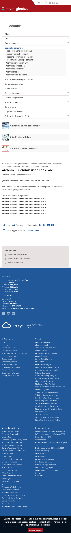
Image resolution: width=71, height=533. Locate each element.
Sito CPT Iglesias (41, 414)
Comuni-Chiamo (41, 351)
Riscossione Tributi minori (11, 487)
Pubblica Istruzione (9, 470)
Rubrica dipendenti (42, 373)
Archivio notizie (40, 454)
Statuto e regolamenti (14, 98)
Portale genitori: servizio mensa (47, 378)
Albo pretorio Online (42, 345)
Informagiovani (7, 479)
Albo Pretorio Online (20, 137)
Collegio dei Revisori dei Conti (17, 116)
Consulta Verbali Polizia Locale (47, 367)
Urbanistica (6, 437)
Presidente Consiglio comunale (19, 51)
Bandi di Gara (10, 107)
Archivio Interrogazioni (15, 66)
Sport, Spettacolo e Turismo (12, 476)
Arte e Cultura (7, 456)
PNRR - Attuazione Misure (11, 431)
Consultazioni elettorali (10, 490)
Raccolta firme (40, 440)
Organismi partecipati (14, 111)
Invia (7, 225)
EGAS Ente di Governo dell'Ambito (47, 420)
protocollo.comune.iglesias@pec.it (22, 308)
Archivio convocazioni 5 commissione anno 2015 (24, 205)
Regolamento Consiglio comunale (20, 60)
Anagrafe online (41, 356)
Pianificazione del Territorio (12, 443)
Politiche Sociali (8, 454)
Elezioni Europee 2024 (43, 437)
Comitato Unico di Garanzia (24, 148)
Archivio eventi (40, 456)
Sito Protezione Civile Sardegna (47, 417)
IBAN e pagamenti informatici (46, 401)
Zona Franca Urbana (10, 492)
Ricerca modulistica (15, 263)
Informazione (42, 428)
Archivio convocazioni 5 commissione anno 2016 (24, 207)
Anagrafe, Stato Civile (10, 434)
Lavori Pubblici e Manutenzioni (13, 451)
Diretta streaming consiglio (45, 376)
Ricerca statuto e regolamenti (19, 259)
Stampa (17, 225)
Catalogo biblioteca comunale (46, 370)
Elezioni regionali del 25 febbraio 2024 (49, 448)
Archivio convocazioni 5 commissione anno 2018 (24, 213)
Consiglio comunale (14, 48)
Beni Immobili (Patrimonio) (12, 459)
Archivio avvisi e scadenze (45, 459)
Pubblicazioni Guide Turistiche (46, 470)
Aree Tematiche (11, 428)
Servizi (38, 339)
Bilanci (7, 34)
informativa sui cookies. (39, 525)
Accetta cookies (35, 530)
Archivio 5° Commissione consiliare (35, 166)
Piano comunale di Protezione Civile (48, 409)
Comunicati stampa (42, 451)
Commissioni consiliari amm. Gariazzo (44, 164)
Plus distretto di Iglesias (44, 381)
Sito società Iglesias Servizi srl (46, 403)
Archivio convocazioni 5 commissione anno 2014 (24, 201)
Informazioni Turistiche (10, 481)
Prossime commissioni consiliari (19, 57)
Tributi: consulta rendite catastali (47, 392)
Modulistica (39, 362)
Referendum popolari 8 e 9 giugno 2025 (50, 434)
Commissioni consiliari (14, 84)
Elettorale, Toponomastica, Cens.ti (14, 440)
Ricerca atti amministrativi (17, 255)
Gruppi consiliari (11, 88)
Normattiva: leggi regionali (45, 467)
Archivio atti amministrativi (45, 348)
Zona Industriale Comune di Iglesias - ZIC (17, 506)
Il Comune (13, 26)
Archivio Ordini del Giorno (16, 75)
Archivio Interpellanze (15, 69)
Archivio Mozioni (13, 72)
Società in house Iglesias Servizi (14, 495)
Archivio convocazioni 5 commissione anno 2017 (24, 211)
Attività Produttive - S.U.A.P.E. (13, 445)
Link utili (38, 473)
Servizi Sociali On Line (43, 359)
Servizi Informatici (9, 501)
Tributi (4, 484)
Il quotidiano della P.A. (43, 462)
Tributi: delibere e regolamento (46, 395)
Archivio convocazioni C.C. (17, 63)
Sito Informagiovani (42, 412)
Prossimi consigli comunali (17, 54)
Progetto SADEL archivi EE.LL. (46, 353)
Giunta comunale (12, 43)
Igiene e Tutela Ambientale (12, 465)
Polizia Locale (7, 467)
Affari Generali (7, 473)
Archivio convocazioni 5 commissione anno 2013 (24, 199)
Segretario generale (13, 93)
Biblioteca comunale (9, 462)
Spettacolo (6, 504)
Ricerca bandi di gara (43, 365)
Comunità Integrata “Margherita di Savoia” (51, 431)
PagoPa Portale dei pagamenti (47, 398)
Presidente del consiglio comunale (19, 79)
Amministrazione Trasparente (25, 125)
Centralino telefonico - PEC (45, 342)
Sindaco (8, 39)
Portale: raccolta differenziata (46, 406)
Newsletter (39, 476)
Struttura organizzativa (15, 102)
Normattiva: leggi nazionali (45, 465)
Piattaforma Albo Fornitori (45, 384)
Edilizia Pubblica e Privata (12, 448)
